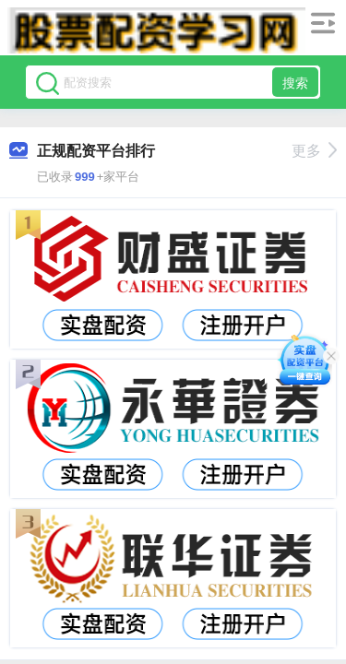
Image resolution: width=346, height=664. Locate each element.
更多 (314, 151)
